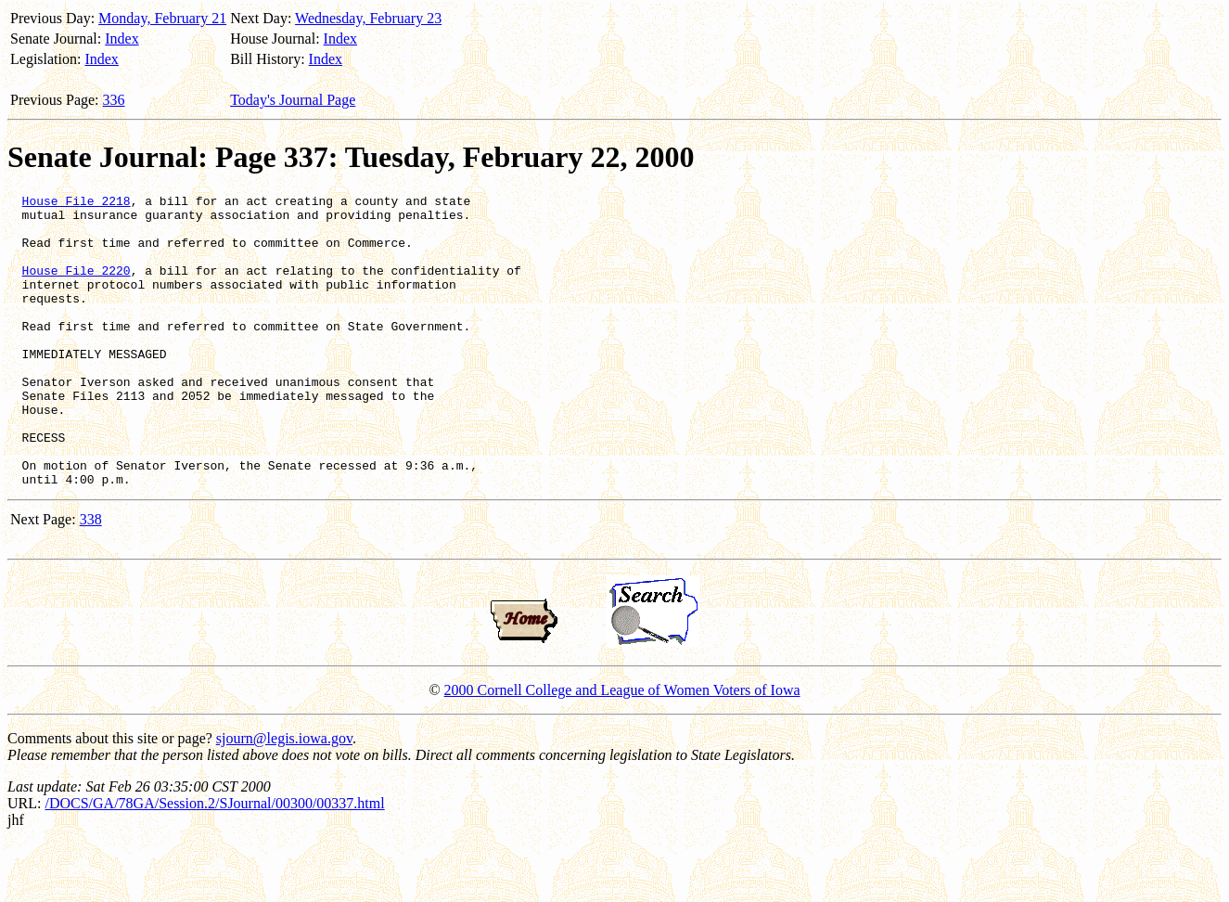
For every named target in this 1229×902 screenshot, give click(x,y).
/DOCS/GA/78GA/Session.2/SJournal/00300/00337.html (214, 862)
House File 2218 (76, 203)
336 (114, 100)
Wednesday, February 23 (368, 18)
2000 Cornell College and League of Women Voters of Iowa (622, 748)
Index (121, 38)
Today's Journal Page (292, 100)
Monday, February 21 (162, 18)
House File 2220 (76, 286)
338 (91, 578)
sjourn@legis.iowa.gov (284, 797)
